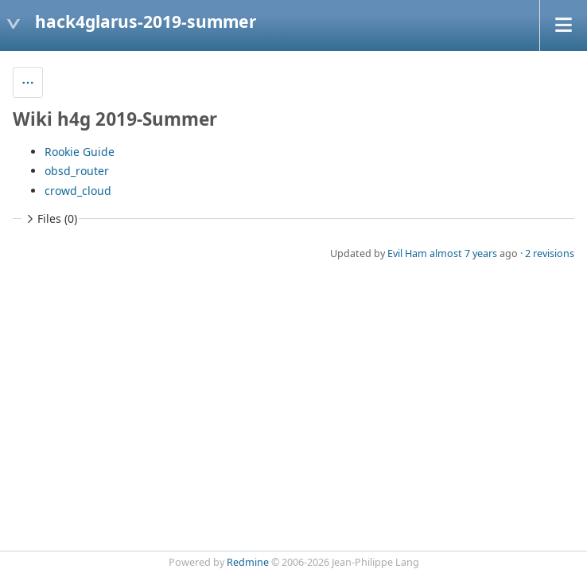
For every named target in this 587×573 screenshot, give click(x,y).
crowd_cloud (78, 190)
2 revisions (549, 253)
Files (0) (50, 218)
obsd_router (77, 170)
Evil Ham (407, 253)
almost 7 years (463, 253)
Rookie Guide (80, 151)
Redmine (248, 562)
